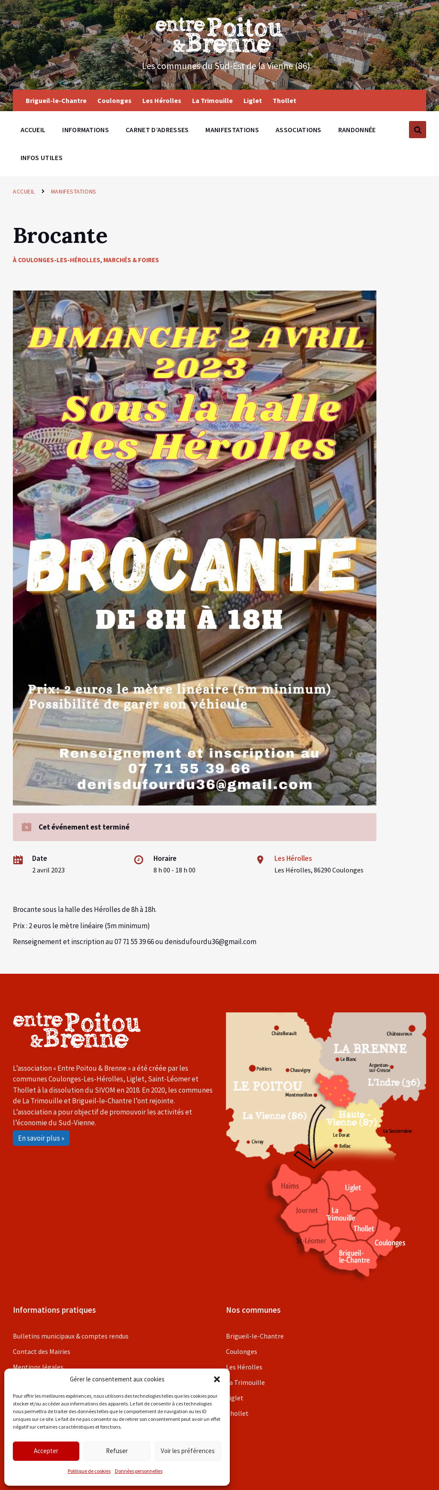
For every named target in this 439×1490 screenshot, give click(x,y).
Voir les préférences (188, 1451)
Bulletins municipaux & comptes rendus (71, 1336)
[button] (217, 1379)
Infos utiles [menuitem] (42, 157)
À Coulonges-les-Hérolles (56, 260)
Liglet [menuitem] (253, 100)
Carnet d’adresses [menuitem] (157, 129)
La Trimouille (245, 1382)
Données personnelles (138, 1471)
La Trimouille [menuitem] (212, 100)
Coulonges (241, 1351)
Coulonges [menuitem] (114, 100)
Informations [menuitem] (85, 129)
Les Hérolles (293, 858)
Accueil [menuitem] (33, 129)
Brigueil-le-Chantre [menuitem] (56, 100)
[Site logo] (219, 50)
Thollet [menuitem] (284, 100)
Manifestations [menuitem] (232, 129)
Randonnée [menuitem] (357, 129)
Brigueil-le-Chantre (255, 1336)
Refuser (117, 1451)
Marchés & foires (131, 260)
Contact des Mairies (41, 1351)
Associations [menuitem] (299, 129)
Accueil (24, 191)
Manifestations (73, 191)
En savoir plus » (41, 1138)
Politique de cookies (89, 1471)
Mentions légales (38, 1367)
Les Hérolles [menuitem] (161, 100)
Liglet (235, 1397)
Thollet (237, 1413)
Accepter (46, 1451)
